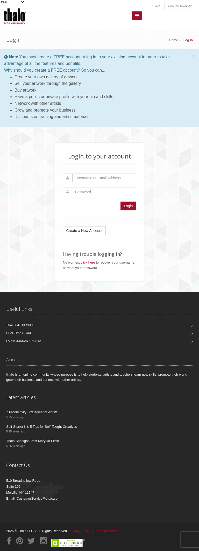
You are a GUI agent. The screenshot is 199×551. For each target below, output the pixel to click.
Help (156, 5)
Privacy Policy (79, 531)
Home (173, 40)
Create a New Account (84, 231)
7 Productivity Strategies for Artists (32, 412)
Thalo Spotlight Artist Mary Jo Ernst (32, 441)
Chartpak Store (19, 332)
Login (128, 206)
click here (88, 262)
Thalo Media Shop (20, 325)
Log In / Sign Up (180, 5)
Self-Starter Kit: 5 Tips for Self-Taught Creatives (41, 427)
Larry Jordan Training (24, 340)
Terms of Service (106, 531)
